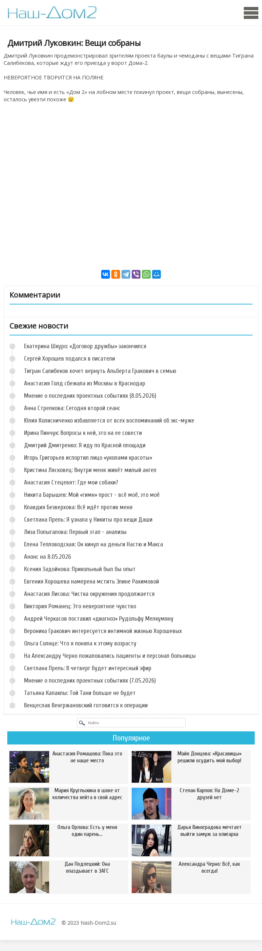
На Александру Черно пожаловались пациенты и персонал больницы (110, 655)
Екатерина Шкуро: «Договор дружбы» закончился (85, 346)
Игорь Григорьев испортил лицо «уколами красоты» (88, 457)
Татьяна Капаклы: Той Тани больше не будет (80, 692)
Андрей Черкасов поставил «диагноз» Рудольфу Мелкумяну (99, 618)
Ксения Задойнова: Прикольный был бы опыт (80, 569)
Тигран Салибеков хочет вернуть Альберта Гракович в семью (100, 371)
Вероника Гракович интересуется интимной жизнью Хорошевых (103, 631)
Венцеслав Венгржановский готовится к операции (86, 705)
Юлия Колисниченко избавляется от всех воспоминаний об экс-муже (109, 420)
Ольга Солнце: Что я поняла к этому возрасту (80, 643)
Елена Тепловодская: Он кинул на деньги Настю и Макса (93, 544)
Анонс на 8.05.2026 (47, 556)
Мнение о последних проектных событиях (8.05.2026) (90, 395)
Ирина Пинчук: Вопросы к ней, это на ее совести (83, 432)
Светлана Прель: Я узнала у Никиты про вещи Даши (88, 519)
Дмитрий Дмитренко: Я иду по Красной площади (85, 445)
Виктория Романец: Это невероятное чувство (80, 606)
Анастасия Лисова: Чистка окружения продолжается (89, 593)
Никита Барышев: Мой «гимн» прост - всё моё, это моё (92, 494)
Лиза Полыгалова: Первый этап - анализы (75, 531)
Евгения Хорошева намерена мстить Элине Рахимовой (91, 581)
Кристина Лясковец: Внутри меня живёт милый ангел (90, 470)
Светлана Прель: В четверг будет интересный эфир (87, 668)
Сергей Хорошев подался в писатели (69, 358)
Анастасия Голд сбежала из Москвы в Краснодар (84, 383)
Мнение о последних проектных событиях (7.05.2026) (90, 680)
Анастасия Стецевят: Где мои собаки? (71, 482)
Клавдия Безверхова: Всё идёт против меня (78, 507)
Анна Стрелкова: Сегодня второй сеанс (72, 408)
